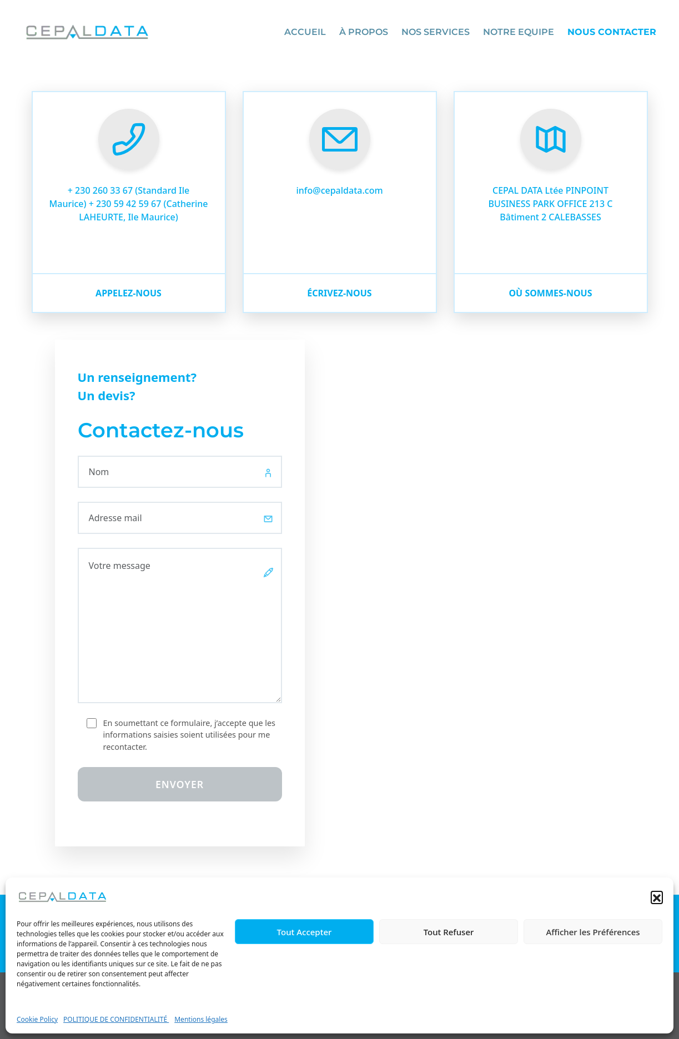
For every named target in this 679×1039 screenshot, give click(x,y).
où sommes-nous (550, 293)
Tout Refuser (449, 931)
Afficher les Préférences (593, 931)
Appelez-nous (128, 293)
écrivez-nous (339, 293)
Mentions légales (201, 1019)
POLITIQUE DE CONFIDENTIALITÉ (116, 1019)
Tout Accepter (304, 931)
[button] (656, 896)
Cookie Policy (37, 1019)
